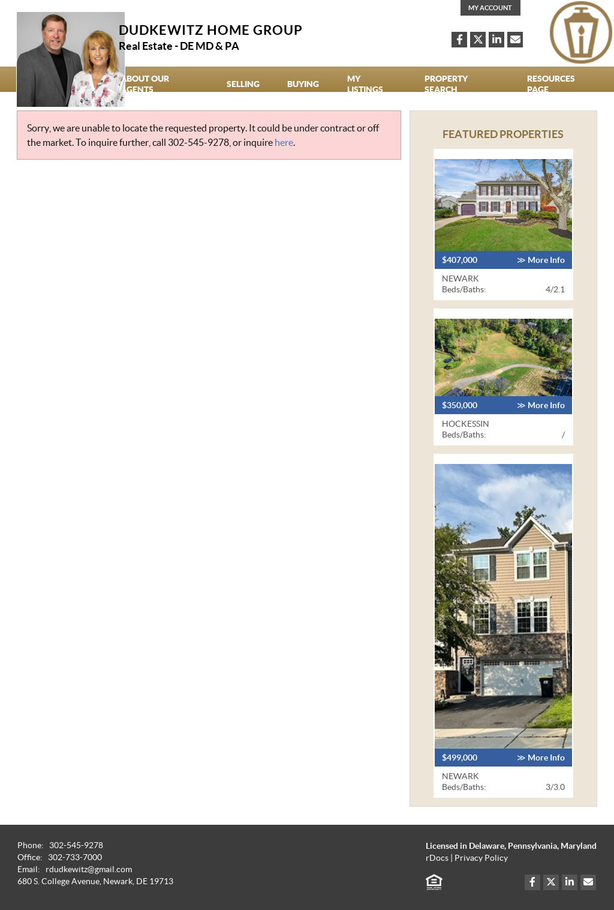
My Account (490, 7)
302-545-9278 (198, 142)
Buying (303, 84)
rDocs (437, 858)
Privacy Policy (481, 858)
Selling (243, 84)
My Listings (365, 84)
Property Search (446, 84)
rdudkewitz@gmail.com (89, 869)
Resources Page (551, 84)
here (284, 142)
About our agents (145, 84)
